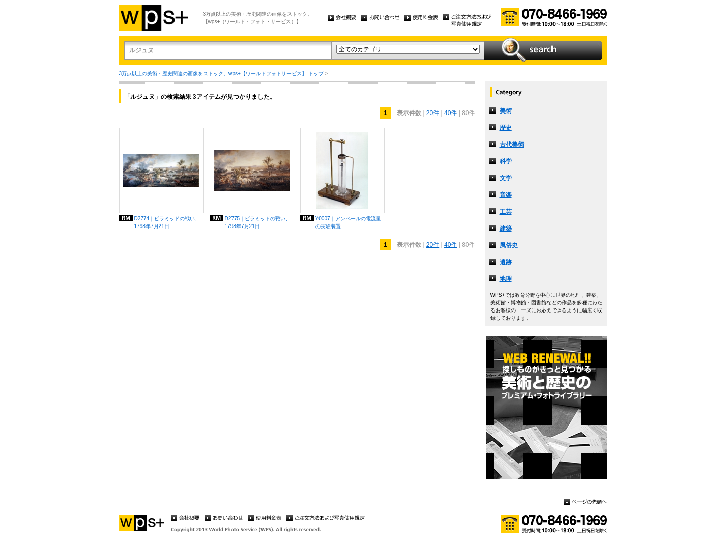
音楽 (506, 195)
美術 (506, 111)
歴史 (506, 127)
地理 (506, 278)
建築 (506, 228)
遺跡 (506, 262)
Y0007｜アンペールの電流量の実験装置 (348, 222)
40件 (450, 113)
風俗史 (509, 245)
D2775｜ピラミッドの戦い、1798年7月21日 (258, 222)
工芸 (506, 211)
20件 (432, 113)
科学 (506, 161)
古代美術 (512, 144)
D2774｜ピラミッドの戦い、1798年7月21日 (167, 222)
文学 (506, 178)
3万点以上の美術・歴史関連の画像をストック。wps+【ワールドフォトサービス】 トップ (221, 73)
